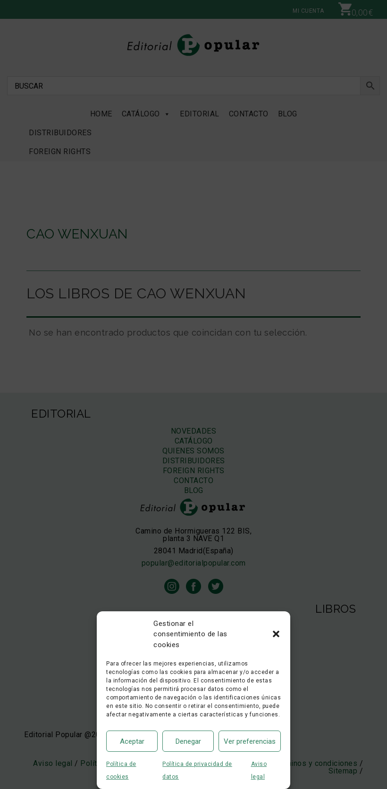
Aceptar (132, 741)
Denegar (188, 741)
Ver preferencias (250, 741)
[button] (276, 634)
